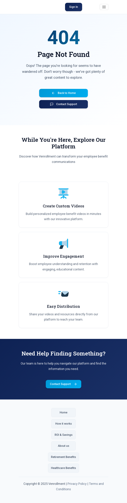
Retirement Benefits (63, 457)
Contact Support (63, 104)
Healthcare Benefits (63, 468)
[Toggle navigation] (104, 7)
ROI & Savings (64, 434)
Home (63, 412)
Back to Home (63, 93)
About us (63, 445)
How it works (63, 423)
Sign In (73, 7)
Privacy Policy (77, 484)
